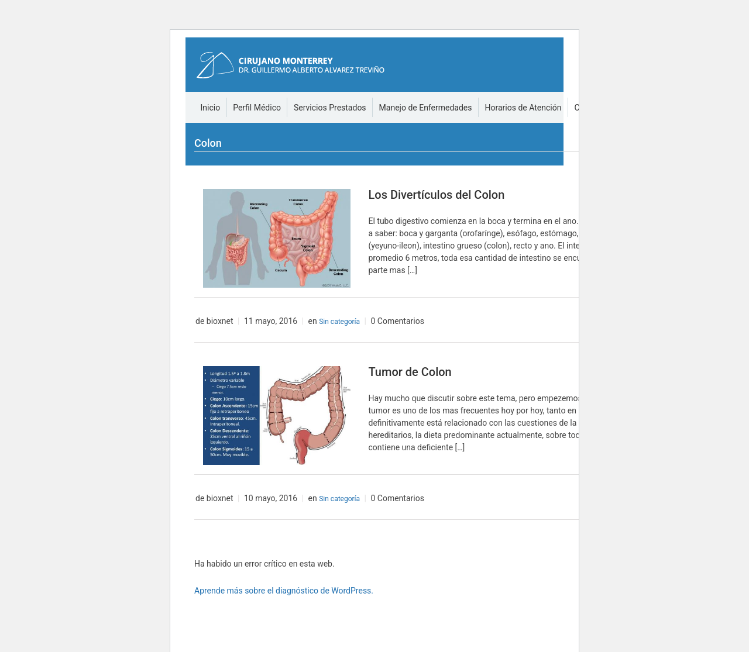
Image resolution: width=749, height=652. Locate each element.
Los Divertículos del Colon (436, 195)
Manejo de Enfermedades (425, 107)
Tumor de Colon (409, 372)
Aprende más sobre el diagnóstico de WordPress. (283, 590)
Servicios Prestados (330, 107)
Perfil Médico (257, 107)
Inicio (211, 107)
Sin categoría (339, 322)
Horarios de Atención (523, 107)
